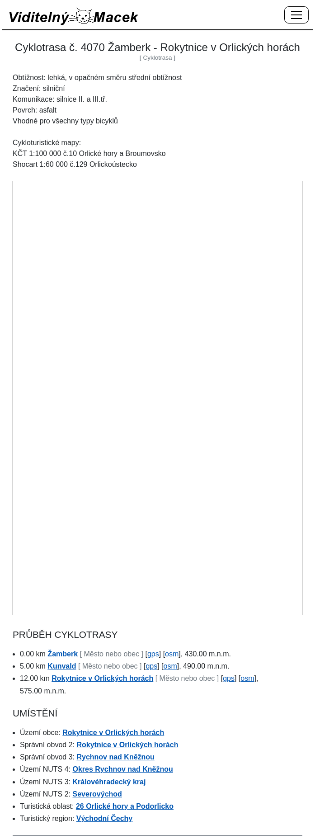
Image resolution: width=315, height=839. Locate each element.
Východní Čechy (104, 818)
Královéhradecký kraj (109, 782)
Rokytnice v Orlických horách (102, 678)
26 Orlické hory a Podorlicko (125, 806)
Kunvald (61, 666)
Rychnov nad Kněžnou (115, 757)
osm (172, 654)
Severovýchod (97, 794)
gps (153, 654)
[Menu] (296, 15)
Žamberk (62, 654)
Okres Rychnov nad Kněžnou (122, 769)
